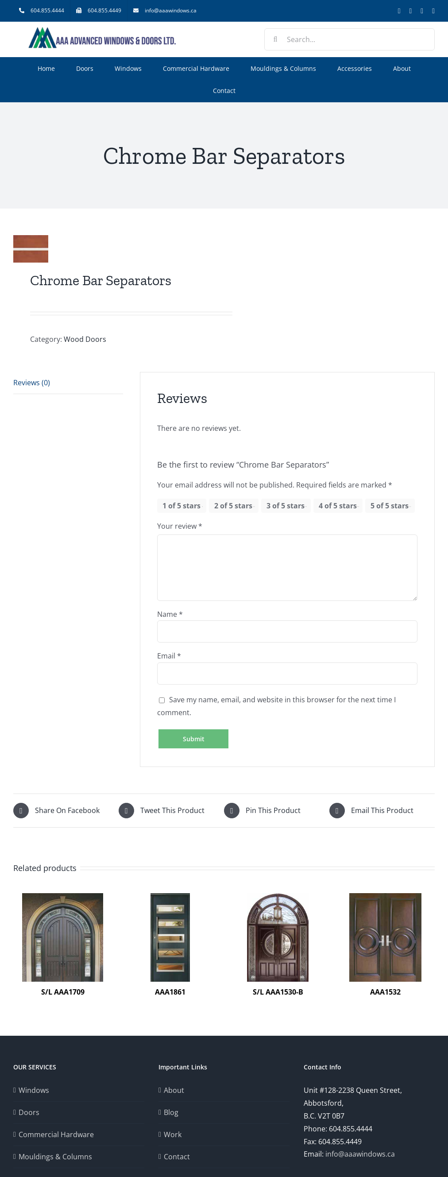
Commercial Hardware (56, 1134)
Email (169, 656)
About (174, 1090)
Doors (29, 1112)
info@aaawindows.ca (360, 1154)
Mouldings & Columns (55, 1157)
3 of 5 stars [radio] (285, 506)
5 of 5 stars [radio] (390, 506)
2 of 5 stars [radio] (233, 506)
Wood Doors (85, 339)
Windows (34, 1090)
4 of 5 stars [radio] (338, 506)
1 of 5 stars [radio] (181, 506)
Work (173, 1134)
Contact (177, 1157)
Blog (171, 1112)
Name (170, 614)
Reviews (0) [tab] (31, 382)
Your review (179, 526)
